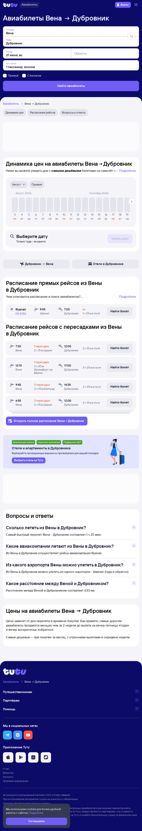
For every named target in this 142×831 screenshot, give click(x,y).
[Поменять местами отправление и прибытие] (131, 36)
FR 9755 (21, 313)
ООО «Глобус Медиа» (58, 794)
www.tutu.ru (56, 799)
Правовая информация (15, 780)
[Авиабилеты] (29, 5)
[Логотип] (10, 4)
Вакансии (8, 772)
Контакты (8, 776)
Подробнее (127, 171)
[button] (7, 735)
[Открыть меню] (136, 5)
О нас (6, 768)
